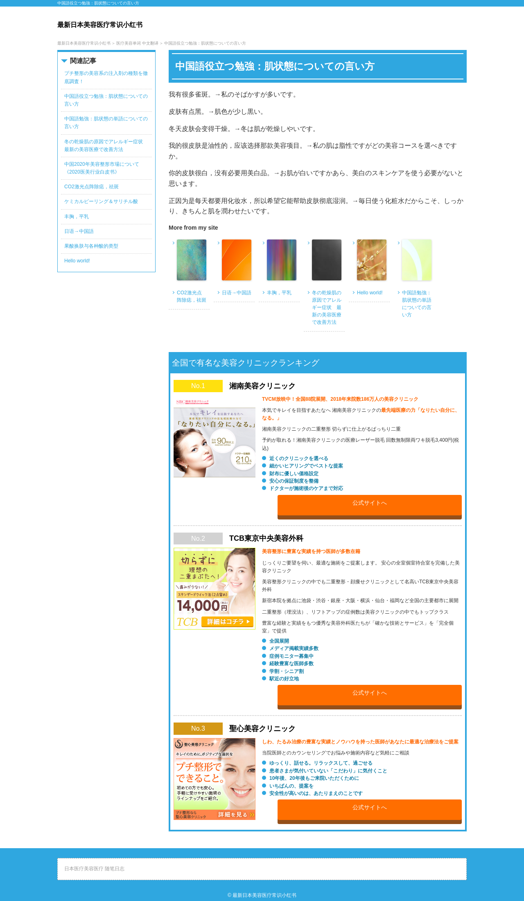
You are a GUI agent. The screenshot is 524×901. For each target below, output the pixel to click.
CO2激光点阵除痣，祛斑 (191, 296)
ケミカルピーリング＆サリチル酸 (101, 201)
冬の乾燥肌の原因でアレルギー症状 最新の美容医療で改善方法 (326, 307)
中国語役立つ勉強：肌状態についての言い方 (106, 100)
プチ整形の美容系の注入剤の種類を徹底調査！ (106, 77)
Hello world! (370, 293)
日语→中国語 (236, 293)
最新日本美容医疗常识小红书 (264, 895)
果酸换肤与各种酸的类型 (91, 246)
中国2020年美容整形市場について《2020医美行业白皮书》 (101, 168)
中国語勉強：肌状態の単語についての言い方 (416, 304)
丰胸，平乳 (279, 293)
